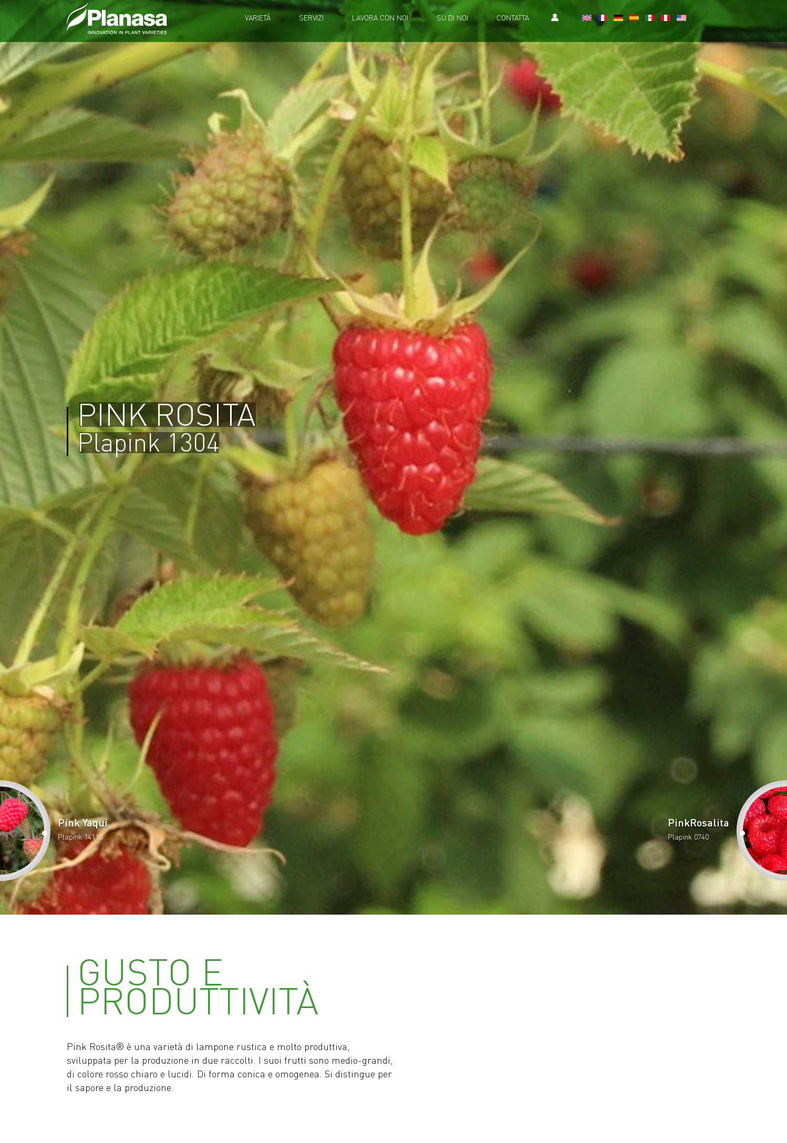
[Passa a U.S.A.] (681, 19)
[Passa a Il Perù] (665, 19)
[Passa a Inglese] (587, 19)
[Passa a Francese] (602, 19)
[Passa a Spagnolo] (634, 19)
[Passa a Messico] (650, 19)
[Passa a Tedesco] (618, 19)
